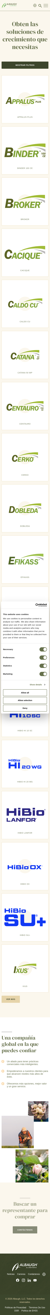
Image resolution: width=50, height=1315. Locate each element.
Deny (25, 708)
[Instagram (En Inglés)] (22, 1280)
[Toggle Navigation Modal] (46, 5)
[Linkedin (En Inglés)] (28, 1280)
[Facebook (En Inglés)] (16, 1280)
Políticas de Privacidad (15, 1307)
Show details (36, 684)
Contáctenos (34, 1274)
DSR (16, 1311)
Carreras (21, 1274)
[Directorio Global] (34, 5)
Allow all (25, 693)
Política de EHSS (29, 1311)
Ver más (10, 999)
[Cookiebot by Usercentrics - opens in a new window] (35, 605)
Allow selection (25, 700)
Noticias (11, 1274)
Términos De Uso (37, 1307)
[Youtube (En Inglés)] (34, 1280)
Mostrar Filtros (25, 65)
